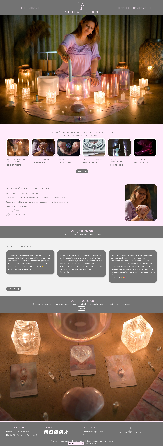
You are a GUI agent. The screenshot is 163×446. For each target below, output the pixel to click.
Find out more (90, 444)
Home (22, 8)
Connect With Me (141, 8)
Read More (13, 289)
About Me (34, 8)
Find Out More (14, 165)
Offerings (123, 8)
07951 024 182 (22, 435)
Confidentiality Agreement (93, 432)
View (81, 308)
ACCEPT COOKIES (76, 444)
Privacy (85, 435)
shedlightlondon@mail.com (90, 234)
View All (82, 171)
